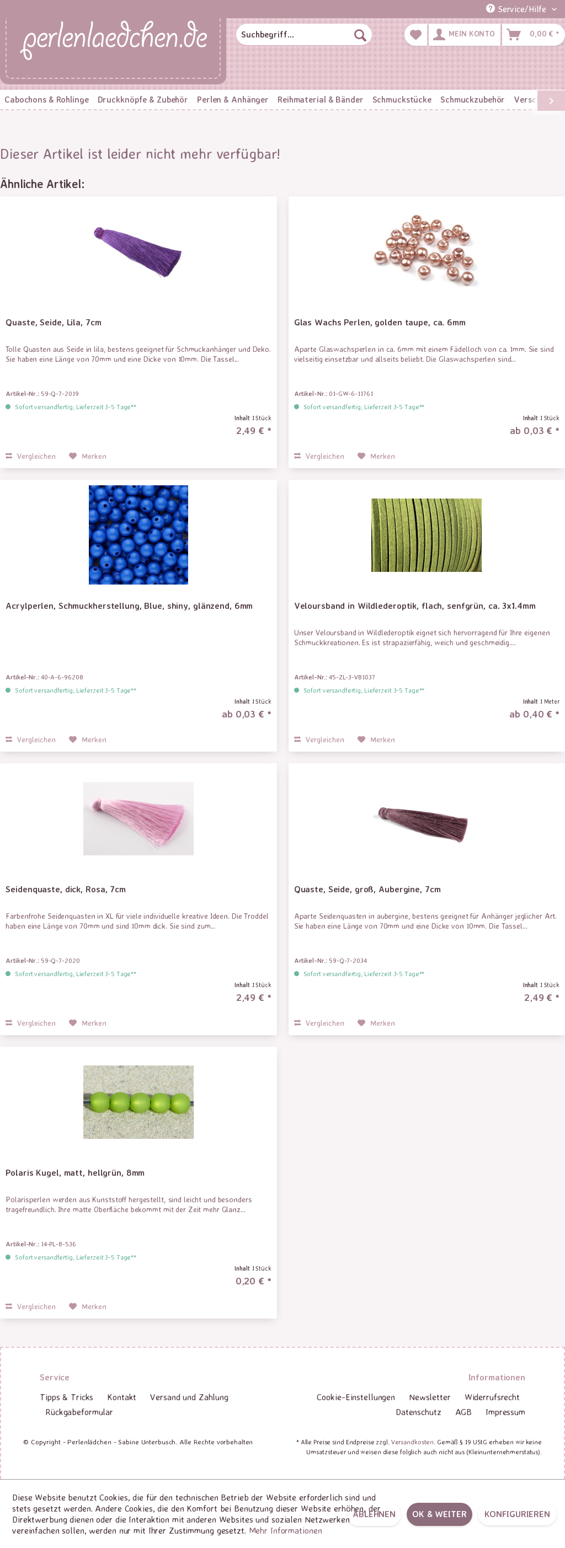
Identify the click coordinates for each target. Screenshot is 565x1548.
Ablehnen (374, 1513)
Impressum (505, 1411)
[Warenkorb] (533, 35)
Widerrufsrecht (492, 1396)
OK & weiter (439, 1513)
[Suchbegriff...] (304, 35)
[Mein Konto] (464, 35)
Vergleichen (31, 455)
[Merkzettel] (415, 35)
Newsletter (430, 1396)
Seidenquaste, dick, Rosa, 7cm (66, 888)
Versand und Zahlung (189, 1396)
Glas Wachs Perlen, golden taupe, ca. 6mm (380, 322)
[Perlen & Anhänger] (233, 99)
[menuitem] (304, 35)
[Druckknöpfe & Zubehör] (143, 99)
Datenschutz (418, 1411)
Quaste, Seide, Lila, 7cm (53, 322)
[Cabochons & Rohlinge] (46, 99)
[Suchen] (360, 35)
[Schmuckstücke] (402, 99)
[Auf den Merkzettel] (87, 456)
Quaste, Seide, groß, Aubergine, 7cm (367, 888)
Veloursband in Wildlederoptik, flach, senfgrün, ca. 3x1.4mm (415, 605)
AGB (463, 1411)
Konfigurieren (517, 1513)
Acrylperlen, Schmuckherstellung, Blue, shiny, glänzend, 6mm (129, 605)
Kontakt (121, 1396)
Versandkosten (412, 1442)
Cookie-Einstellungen (356, 1396)
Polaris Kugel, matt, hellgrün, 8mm (75, 1172)
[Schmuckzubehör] (472, 99)
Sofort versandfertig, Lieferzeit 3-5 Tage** (75, 407)
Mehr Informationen (285, 1530)
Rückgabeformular (79, 1411)
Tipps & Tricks (66, 1396)
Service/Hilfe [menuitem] (517, 8)
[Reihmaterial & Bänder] (320, 99)
